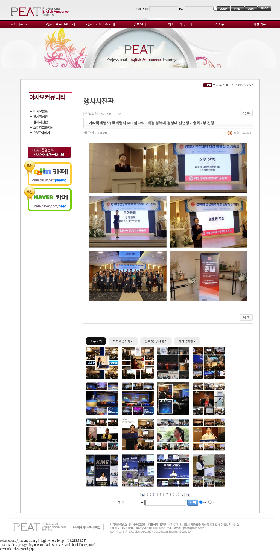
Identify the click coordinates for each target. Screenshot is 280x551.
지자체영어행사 (123, 341)
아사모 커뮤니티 (180, 24)
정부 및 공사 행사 (156, 341)
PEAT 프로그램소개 (60, 24)
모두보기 (96, 341)
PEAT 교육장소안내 (100, 24)
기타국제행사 (187, 341)
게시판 (220, 24)
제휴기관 (259, 24)
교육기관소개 (20, 24)
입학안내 (140, 24)
